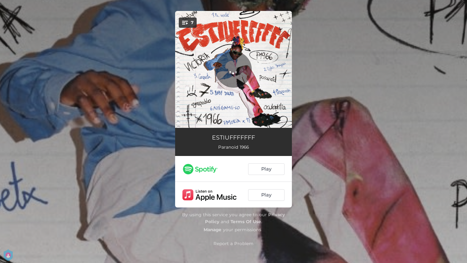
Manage (212, 229)
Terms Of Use (246, 221)
